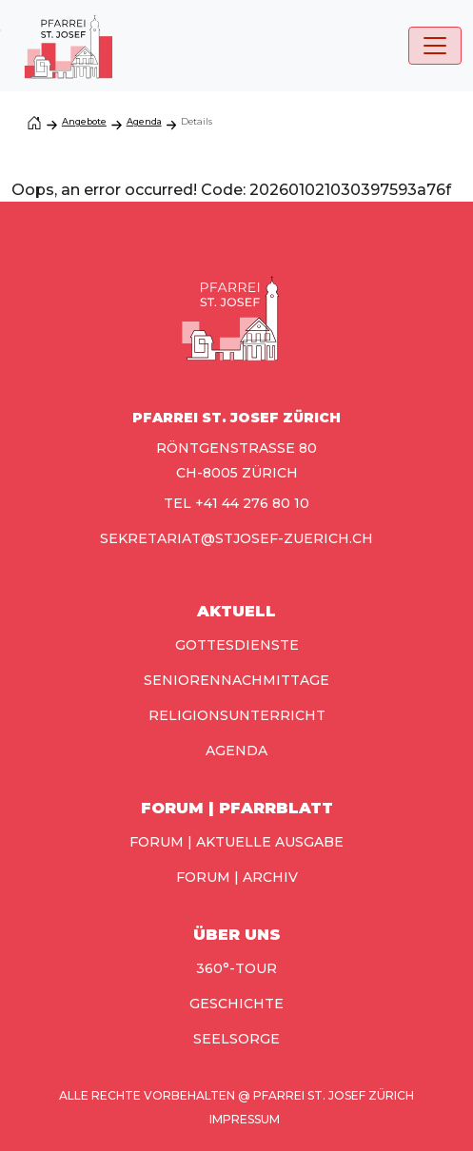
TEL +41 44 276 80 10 (236, 503)
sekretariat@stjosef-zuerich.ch (236, 538)
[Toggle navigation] (435, 46)
